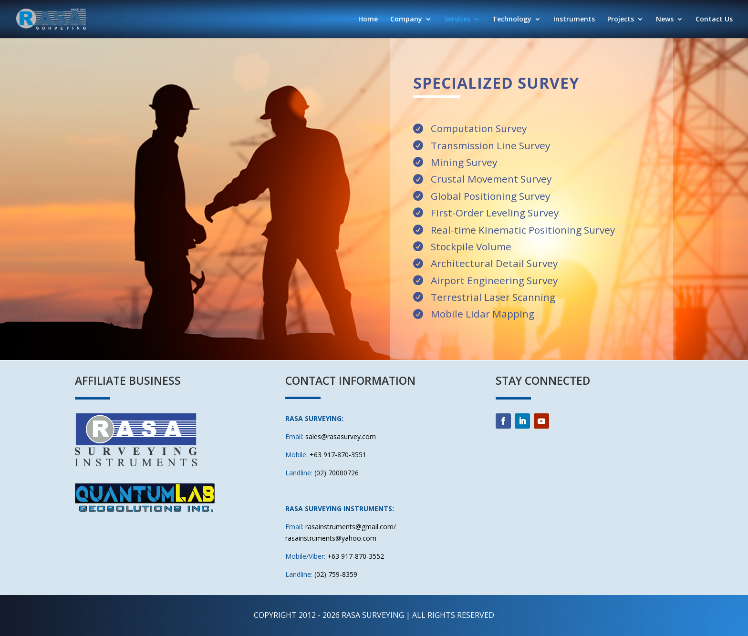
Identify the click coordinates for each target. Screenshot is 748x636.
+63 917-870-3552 (355, 556)
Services (457, 19)
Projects (620, 19)
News (665, 19)
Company (406, 19)
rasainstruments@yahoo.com (330, 538)
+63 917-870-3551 (338, 454)
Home (368, 19)
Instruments (574, 19)
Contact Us (714, 19)
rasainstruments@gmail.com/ (350, 526)
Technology (511, 19)
